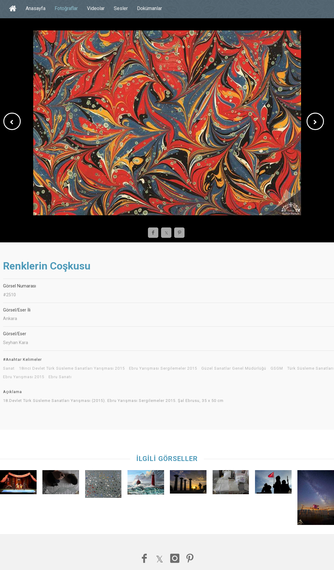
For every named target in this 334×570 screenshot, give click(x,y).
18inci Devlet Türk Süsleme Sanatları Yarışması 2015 (72, 368)
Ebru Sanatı (60, 377)
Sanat (9, 368)
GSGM (277, 368)
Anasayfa (35, 8)
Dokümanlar (149, 8)
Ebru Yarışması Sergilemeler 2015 (163, 368)
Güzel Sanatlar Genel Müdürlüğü (233, 368)
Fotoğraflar (66, 8)
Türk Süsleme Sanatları (310, 368)
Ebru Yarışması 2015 (23, 377)
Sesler (121, 8)
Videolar (96, 8)
